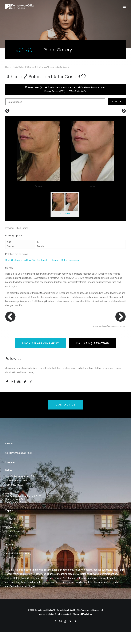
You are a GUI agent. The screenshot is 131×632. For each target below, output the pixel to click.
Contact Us (65, 404)
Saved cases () (34, 87)
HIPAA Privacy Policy (20, 553)
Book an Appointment (40, 343)
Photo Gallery (18, 67)
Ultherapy (55, 260)
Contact (13, 527)
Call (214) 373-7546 (92, 343)
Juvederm (74, 260)
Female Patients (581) (54, 91)
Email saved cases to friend (92, 87)
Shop (11, 523)
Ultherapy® (31, 67)
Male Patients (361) (78, 91)
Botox (64, 260)
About (12, 519)
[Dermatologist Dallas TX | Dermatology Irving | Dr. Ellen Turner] (19, 6)
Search (116, 101)
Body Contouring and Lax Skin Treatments (26, 260)
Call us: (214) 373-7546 (18, 452)
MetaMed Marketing (82, 614)
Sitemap (13, 535)
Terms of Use (16, 557)
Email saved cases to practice (60, 87)
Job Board (14, 531)
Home (8, 67)
